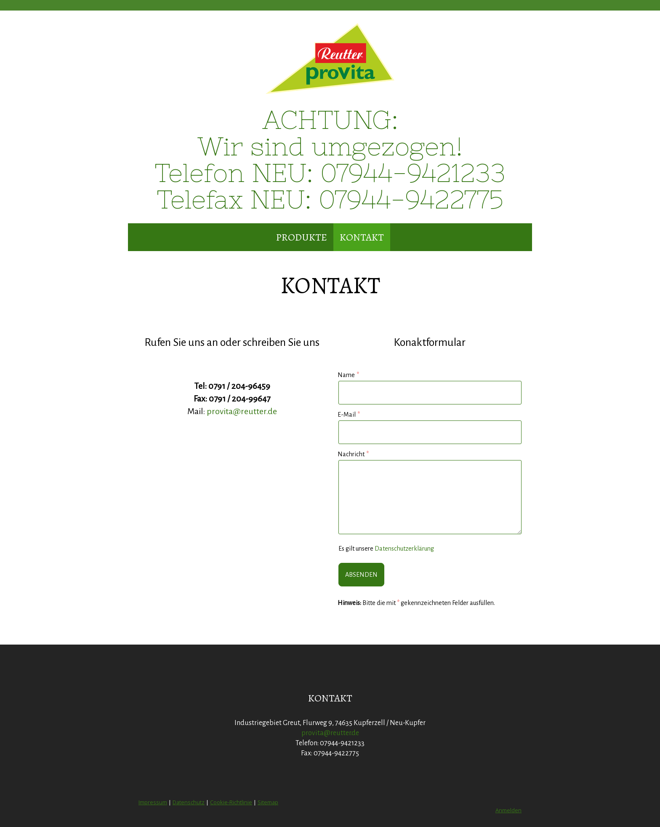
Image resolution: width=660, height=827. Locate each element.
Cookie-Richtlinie (231, 802)
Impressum (152, 802)
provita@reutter (236, 411)
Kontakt (362, 237)
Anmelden (508, 810)
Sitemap (268, 802)
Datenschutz (189, 802)
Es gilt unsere (386, 548)
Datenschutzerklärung (404, 548)
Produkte (301, 237)
